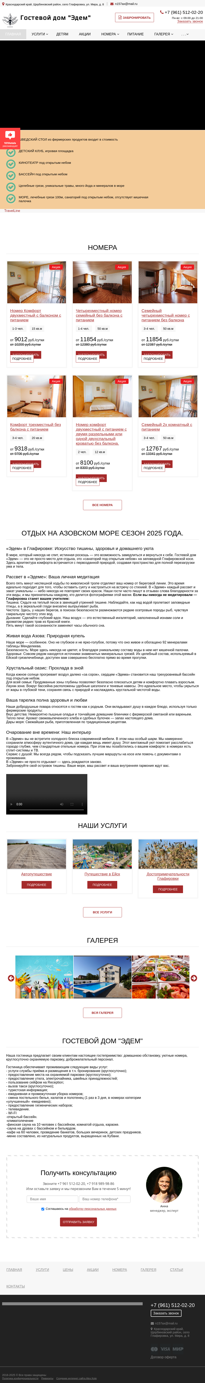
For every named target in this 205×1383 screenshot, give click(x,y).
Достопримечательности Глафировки (168, 876)
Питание (135, 34)
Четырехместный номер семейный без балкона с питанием (99, 315)
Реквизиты (47, 1378)
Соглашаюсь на (81, 1208)
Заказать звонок (190, 21)
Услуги (38, 34)
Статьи (176, 1270)
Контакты (15, 1286)
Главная (13, 34)
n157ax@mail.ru (126, 4)
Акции (85, 34)
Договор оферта (163, 1357)
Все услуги (102, 912)
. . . (184, 34)
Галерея (162, 34)
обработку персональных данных (93, 1208)
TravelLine (12, 211)
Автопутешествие (36, 874)
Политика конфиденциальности (20, 1378)
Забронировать (135, 17)
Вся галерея (102, 1013)
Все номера (102, 505)
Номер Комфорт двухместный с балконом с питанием (35, 315)
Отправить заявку (78, 1222)
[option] (44, 977)
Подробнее (22, 358)
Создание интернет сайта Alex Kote (76, 1378)
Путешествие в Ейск (102, 874)
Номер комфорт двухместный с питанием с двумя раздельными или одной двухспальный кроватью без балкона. (101, 434)
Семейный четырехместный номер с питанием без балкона (166, 315)
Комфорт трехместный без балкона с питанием (35, 427)
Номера (108, 34)
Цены (68, 1270)
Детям (62, 34)
